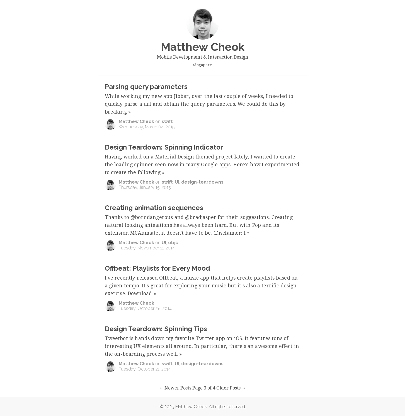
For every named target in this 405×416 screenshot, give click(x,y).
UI (177, 182)
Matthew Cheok (136, 121)
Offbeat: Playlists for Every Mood (157, 268)
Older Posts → (231, 388)
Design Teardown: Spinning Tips (156, 329)
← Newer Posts (175, 388)
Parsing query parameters (146, 87)
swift (167, 121)
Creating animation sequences (154, 208)
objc (173, 242)
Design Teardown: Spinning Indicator (164, 147)
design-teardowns (202, 182)
